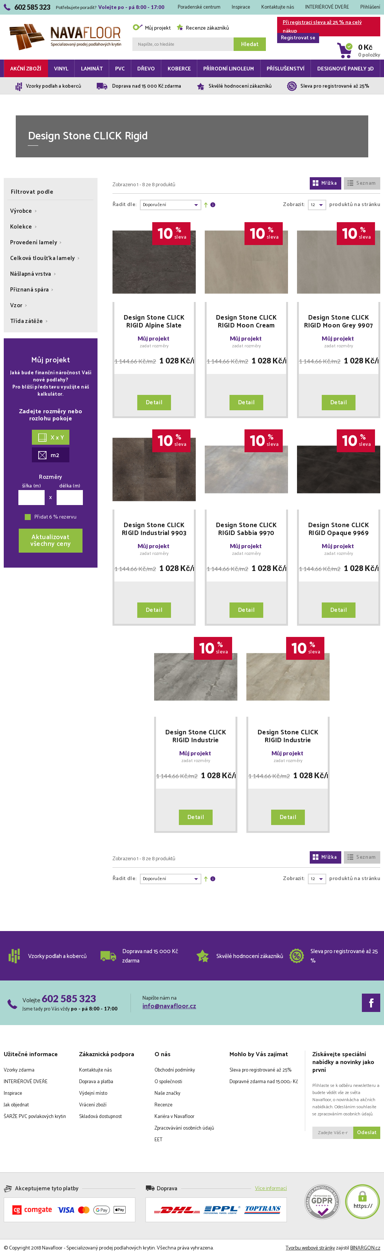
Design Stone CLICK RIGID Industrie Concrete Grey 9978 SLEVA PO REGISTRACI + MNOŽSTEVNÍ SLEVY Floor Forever (196, 736)
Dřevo (146, 69)
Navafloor (65, 27)
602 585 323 (69, 998)
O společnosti (168, 1082)
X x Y (51, 438)
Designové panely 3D (345, 69)
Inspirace (241, 7)
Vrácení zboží (92, 1105)
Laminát (92, 69)
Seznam (361, 183)
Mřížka (324, 183)
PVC (119, 69)
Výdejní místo (93, 1093)
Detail (154, 402)
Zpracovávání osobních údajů (184, 1128)
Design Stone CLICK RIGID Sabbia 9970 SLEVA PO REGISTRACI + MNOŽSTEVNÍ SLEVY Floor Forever (246, 529)
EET (158, 1140)
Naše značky (167, 1093)
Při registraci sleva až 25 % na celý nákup (319, 27)
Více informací (271, 1188)
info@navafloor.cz (169, 1006)
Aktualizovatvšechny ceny (50, 540)
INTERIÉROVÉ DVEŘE (327, 7)
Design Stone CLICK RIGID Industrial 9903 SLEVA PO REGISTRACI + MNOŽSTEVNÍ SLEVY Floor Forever (154, 529)
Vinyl (61, 69)
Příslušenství (285, 69)
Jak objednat (16, 1105)
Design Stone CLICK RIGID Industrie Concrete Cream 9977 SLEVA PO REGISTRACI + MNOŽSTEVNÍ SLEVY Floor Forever (288, 736)
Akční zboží (25, 69)
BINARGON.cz (365, 1248)
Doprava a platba (96, 1082)
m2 (48, 455)
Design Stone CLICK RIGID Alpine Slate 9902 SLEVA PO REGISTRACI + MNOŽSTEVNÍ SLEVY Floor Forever (154, 322)
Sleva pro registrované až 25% (260, 1070)
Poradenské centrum (199, 7)
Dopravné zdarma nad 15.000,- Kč (264, 1082)
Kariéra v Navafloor (174, 1117)
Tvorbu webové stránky (310, 1248)
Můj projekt (151, 28)
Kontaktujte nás (277, 7)
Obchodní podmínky (174, 1070)
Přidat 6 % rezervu (55, 517)
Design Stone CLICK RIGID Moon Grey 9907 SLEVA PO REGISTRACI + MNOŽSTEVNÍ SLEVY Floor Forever (338, 322)
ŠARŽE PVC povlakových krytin (35, 1117)
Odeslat (366, 1132)
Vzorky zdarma (19, 1070)
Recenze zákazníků (202, 28)
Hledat (249, 44)
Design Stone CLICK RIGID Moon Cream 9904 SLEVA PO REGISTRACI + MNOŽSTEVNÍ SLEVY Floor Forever (246, 322)
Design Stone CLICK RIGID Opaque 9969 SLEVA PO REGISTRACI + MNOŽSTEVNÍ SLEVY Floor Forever (338, 529)
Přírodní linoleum (228, 69)
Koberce (179, 69)
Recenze (163, 1105)
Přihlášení (370, 7)
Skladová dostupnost (100, 1117)
